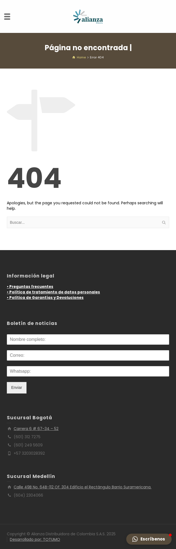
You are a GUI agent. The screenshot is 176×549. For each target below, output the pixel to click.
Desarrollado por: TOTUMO (35, 539)
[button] (149, 539)
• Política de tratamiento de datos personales (53, 292)
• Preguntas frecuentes (30, 286)
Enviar (16, 387)
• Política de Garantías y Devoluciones (45, 297)
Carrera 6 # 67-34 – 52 (36, 428)
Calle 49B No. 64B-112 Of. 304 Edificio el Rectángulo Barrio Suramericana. (82, 487)
